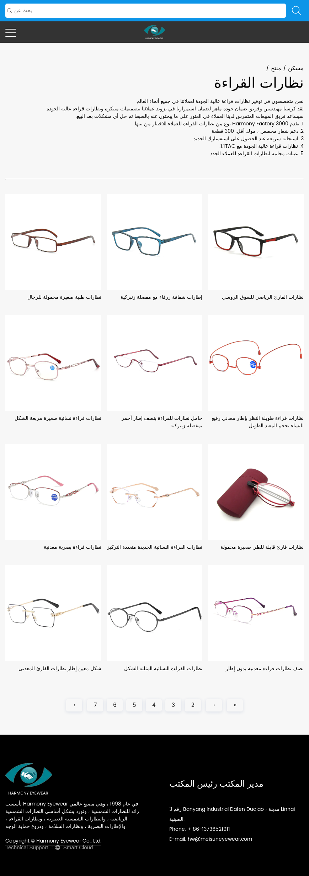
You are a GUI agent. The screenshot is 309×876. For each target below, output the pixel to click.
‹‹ (235, 705)
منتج (276, 68)
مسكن (296, 68)
